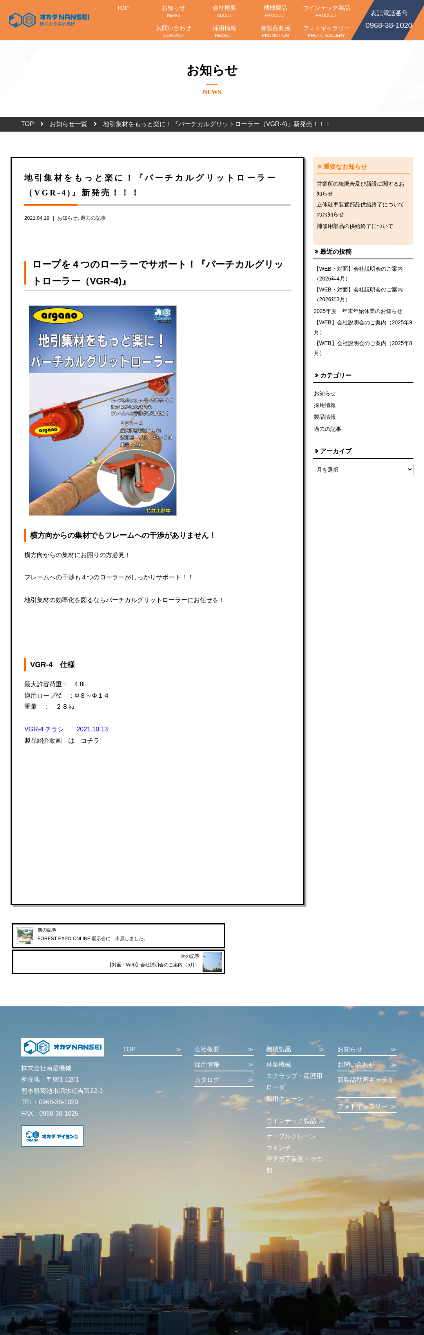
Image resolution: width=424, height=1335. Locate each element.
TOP (122, 11)
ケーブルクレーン (291, 1116)
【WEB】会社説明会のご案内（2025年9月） (362, 332)
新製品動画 (275, 31)
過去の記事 (93, 218)
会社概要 (224, 11)
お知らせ (173, 11)
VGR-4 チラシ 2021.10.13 (66, 729)
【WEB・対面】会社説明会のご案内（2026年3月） (359, 298)
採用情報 (224, 31)
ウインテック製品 (326, 11)
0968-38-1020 (388, 19)
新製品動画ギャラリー (367, 1067)
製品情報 (325, 423)
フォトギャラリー (326, 31)
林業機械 (278, 1045)
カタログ (224, 1060)
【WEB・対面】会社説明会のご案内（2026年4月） (359, 276)
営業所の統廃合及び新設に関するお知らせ (360, 189)
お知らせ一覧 (68, 124)
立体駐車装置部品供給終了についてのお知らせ (360, 211)
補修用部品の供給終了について (355, 228)
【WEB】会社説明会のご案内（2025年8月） (362, 354)
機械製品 (275, 11)
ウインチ (278, 1127)
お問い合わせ (173, 31)
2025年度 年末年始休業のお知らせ (358, 315)
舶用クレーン (285, 1078)
